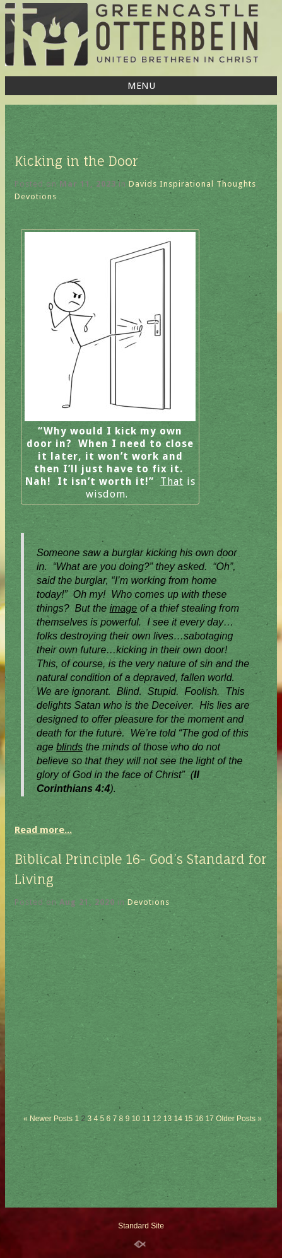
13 (167, 1118)
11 (146, 1118)
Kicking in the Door (76, 161)
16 (199, 1118)
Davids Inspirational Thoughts (192, 184)
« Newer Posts (48, 1118)
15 (188, 1118)
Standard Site (141, 1225)
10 (136, 1118)
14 (177, 1118)
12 (157, 1118)
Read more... (43, 830)
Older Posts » (239, 1118)
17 (210, 1118)
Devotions (36, 196)
